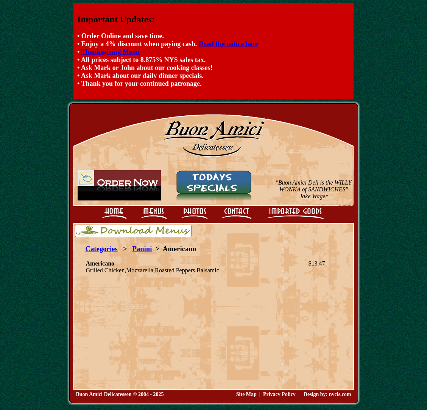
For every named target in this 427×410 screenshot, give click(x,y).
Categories (102, 249)
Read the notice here (228, 44)
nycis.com (340, 394)
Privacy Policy (279, 394)
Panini (142, 249)
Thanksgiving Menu (110, 52)
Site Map (246, 394)
